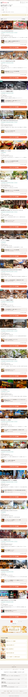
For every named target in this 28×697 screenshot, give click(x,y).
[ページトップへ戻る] (14, 666)
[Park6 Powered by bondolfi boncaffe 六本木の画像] (14, 353)
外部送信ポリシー (22, 691)
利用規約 (8, 691)
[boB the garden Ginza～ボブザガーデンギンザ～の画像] (14, 504)
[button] (14, 675)
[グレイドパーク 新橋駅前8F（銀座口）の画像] (14, 85)
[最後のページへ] (21, 621)
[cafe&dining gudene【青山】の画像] (14, 444)
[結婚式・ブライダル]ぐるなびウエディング (6, 669)
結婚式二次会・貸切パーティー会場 (17, 669)
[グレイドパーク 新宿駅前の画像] (14, 234)
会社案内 (5, 691)
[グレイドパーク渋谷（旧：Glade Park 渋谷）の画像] (14, 55)
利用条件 (11, 691)
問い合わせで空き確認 (14, 466)
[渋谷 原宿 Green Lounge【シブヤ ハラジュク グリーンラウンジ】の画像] (14, 204)
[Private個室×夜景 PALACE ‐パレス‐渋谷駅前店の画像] (14, 474)
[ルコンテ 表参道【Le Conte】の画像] (14, 534)
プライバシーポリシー (16, 691)
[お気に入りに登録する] (26, 29)
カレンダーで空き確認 (14, 47)
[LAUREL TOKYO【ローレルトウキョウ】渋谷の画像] (14, 594)
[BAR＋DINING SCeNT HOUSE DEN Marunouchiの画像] (14, 114)
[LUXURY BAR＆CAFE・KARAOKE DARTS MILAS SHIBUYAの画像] (14, 264)
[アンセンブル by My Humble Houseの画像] (14, 25)
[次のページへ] (19, 621)
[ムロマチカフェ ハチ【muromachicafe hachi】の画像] (14, 323)
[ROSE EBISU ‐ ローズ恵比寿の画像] (14, 414)
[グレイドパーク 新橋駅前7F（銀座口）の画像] (14, 294)
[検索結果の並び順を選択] (24, 19)
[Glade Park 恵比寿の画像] (14, 175)
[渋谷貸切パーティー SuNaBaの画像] (14, 145)
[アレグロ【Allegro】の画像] (14, 384)
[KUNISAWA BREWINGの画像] (14, 564)
